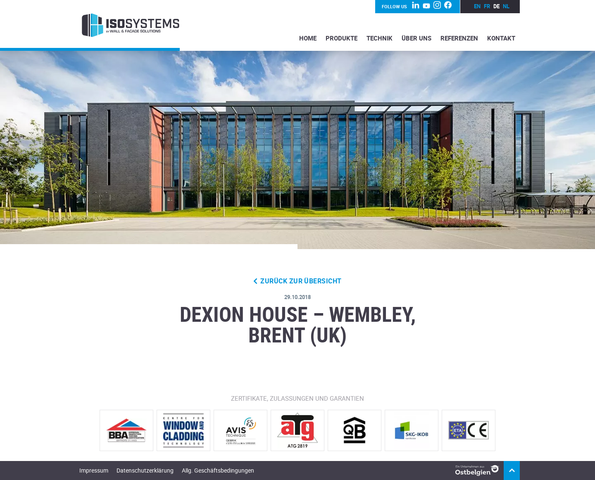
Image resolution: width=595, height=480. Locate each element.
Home (308, 38)
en (477, 6)
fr (487, 6)
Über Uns (416, 38)
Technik (380, 38)
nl (506, 6)
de (496, 6)
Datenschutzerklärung (145, 470)
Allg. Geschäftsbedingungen (218, 470)
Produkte (341, 38)
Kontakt (501, 38)
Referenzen (459, 38)
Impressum (93, 470)
